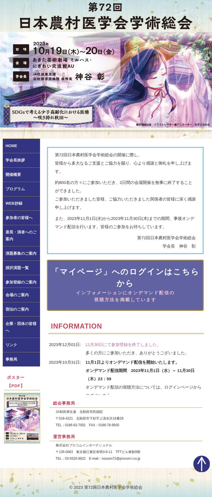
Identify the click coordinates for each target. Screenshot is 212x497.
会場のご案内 (17, 295)
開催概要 (13, 174)
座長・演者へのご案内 (21, 235)
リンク (11, 345)
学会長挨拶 (15, 160)
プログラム (15, 189)
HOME (11, 146)
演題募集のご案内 (21, 253)
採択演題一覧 (17, 268)
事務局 (11, 359)
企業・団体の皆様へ (21, 327)
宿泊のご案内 (17, 309)
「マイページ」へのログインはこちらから (125, 285)
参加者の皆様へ (19, 217)
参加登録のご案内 (21, 282)
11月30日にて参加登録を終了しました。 (123, 344)
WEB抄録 (14, 203)
